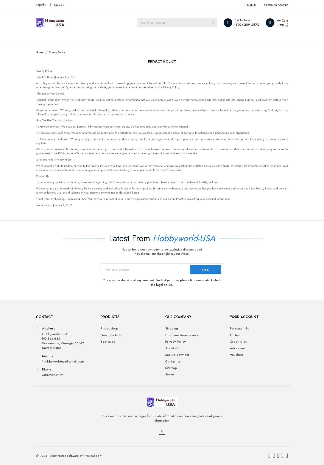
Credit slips (238, 341)
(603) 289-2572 (246, 24)
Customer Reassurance (182, 335)
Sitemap (171, 368)
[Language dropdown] (41, 5)
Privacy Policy (175, 341)
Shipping (171, 328)
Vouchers (236, 355)
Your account (244, 316)
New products (111, 335)
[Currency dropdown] (59, 5)
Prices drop (109, 328)
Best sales (108, 341)
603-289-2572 (52, 375)
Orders (235, 335)
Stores (169, 374)
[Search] (177, 22)
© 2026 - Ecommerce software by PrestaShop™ (69, 456)
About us (171, 348)
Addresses (237, 348)
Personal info (239, 328)
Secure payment (177, 355)
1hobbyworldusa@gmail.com (63, 361)
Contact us (173, 361)
